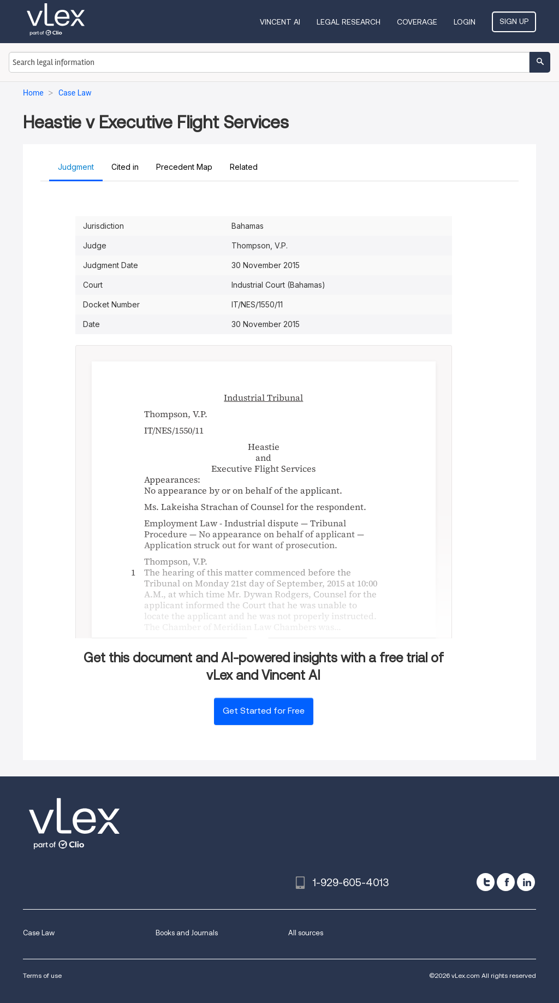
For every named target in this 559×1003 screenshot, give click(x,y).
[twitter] (486, 882)
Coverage (417, 21)
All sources (305, 933)
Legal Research (348, 21)
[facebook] (506, 882)
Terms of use (42, 975)
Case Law (39, 933)
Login (464, 21)
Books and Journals (187, 933)
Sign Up (513, 21)
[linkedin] (526, 882)
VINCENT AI (280, 21)
